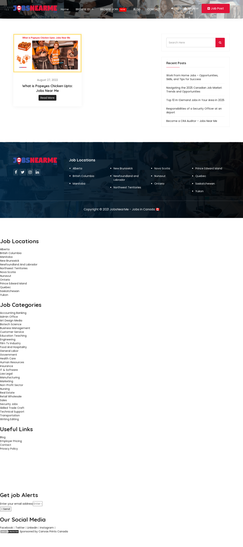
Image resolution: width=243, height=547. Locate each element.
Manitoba (79, 182)
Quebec (200, 174)
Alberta (77, 167)
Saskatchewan (205, 182)
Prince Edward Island (208, 167)
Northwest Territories (127, 186)
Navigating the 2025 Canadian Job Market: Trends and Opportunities (194, 88)
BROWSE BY (85, 8)
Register (191, 8)
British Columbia (83, 174)
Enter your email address (16, 502)
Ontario (159, 182)
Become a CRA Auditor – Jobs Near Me (191, 119)
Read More (47, 96)
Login (176, 8)
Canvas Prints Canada (53, 530)
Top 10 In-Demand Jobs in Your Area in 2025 (195, 98)
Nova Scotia (162, 167)
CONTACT (156, 8)
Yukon (199, 189)
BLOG (138, 8)
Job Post (215, 8)
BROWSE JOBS (115, 8)
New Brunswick (123, 167)
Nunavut (160, 174)
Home (65, 8)
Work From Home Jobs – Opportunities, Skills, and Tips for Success (192, 75)
